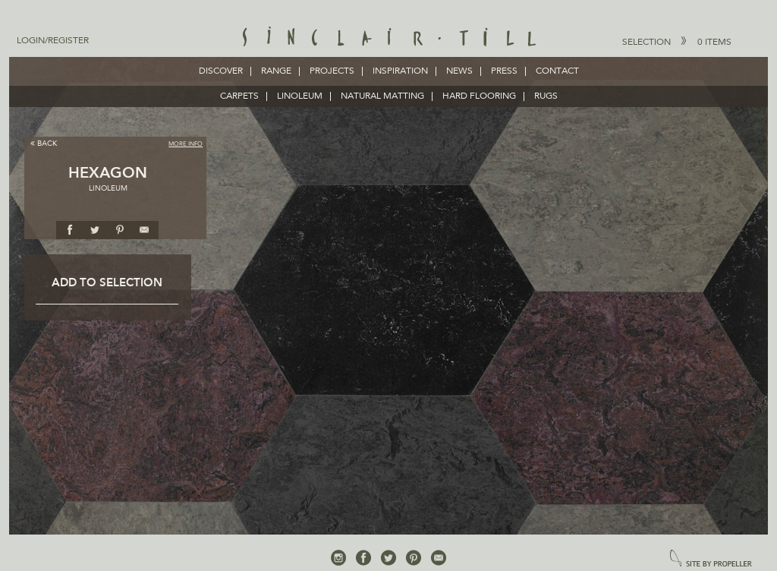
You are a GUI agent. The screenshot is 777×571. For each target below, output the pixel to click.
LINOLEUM (299, 96)
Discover (221, 71)
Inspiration (400, 71)
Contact (557, 71)
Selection (676, 41)
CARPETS (239, 96)
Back (43, 143)
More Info (185, 144)
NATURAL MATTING (382, 96)
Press (504, 71)
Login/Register (53, 41)
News (459, 71)
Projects (332, 71)
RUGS (546, 96)
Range (276, 71)
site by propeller (711, 559)
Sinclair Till (389, 38)
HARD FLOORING (479, 96)
